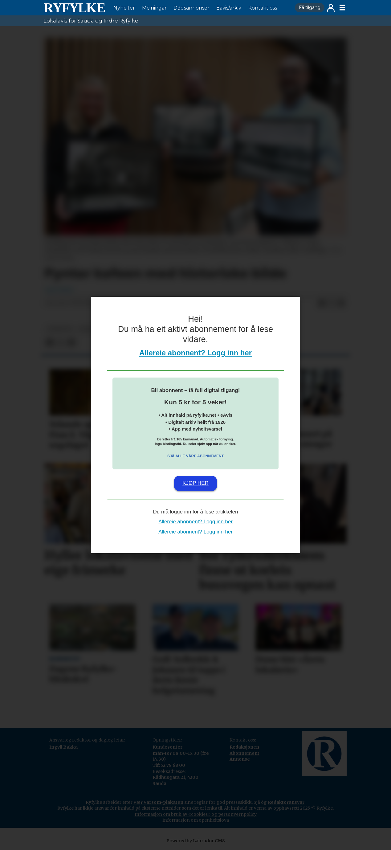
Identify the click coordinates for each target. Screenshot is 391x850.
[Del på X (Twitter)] (331, 303)
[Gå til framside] (74, 8)
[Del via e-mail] (341, 303)
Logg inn (331, 8)
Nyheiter (124, 8)
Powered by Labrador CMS (195, 841)
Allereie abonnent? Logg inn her (195, 353)
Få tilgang (309, 7)
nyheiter (60, 329)
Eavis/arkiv (228, 8)
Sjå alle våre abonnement (195, 456)
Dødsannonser (191, 8)
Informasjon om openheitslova (195, 820)
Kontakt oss (262, 8)
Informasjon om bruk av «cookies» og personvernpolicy (196, 814)
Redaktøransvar (286, 802)
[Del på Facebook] (321, 303)
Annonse (240, 759)
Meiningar (154, 8)
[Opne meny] (342, 8)
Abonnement (244, 753)
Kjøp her (195, 483)
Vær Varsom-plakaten (158, 802)
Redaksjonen (244, 747)
